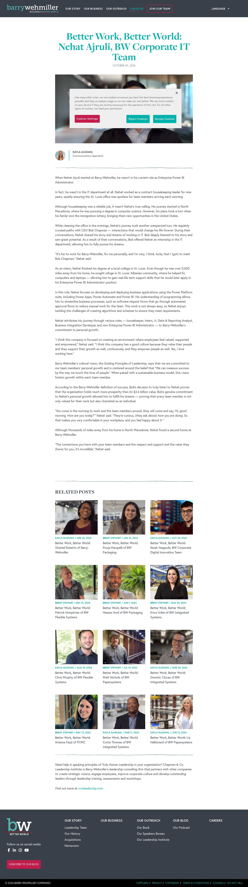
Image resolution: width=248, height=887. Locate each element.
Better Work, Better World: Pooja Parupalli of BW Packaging (120, 547)
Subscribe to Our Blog (24, 864)
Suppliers (142, 883)
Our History (72, 834)
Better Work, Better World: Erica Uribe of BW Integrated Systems (169, 612)
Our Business (93, 8)
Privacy (157, 883)
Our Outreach (116, 8)
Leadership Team (76, 828)
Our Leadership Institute (153, 840)
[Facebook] (9, 850)
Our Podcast (181, 828)
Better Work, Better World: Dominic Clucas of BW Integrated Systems (168, 677)
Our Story (72, 8)
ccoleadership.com (90, 788)
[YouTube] (26, 850)
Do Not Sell (235, 883)
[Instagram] (20, 850)
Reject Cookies (138, 118)
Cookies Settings (87, 118)
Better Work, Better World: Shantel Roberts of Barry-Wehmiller (73, 547)
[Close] (176, 93)
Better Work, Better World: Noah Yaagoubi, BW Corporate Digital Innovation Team (170, 547)
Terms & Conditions (196, 883)
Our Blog (137, 8)
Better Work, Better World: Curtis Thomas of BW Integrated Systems (120, 742)
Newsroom (72, 846)
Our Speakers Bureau (151, 834)
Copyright (172, 883)
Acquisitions (73, 840)
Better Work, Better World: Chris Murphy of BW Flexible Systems (74, 677)
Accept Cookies (164, 118)
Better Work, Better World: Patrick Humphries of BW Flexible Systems (73, 612)
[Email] (33, 850)
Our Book (143, 828)
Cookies (218, 883)
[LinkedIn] (14, 850)
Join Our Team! (159, 8)
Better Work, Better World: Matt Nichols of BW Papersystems (120, 677)
